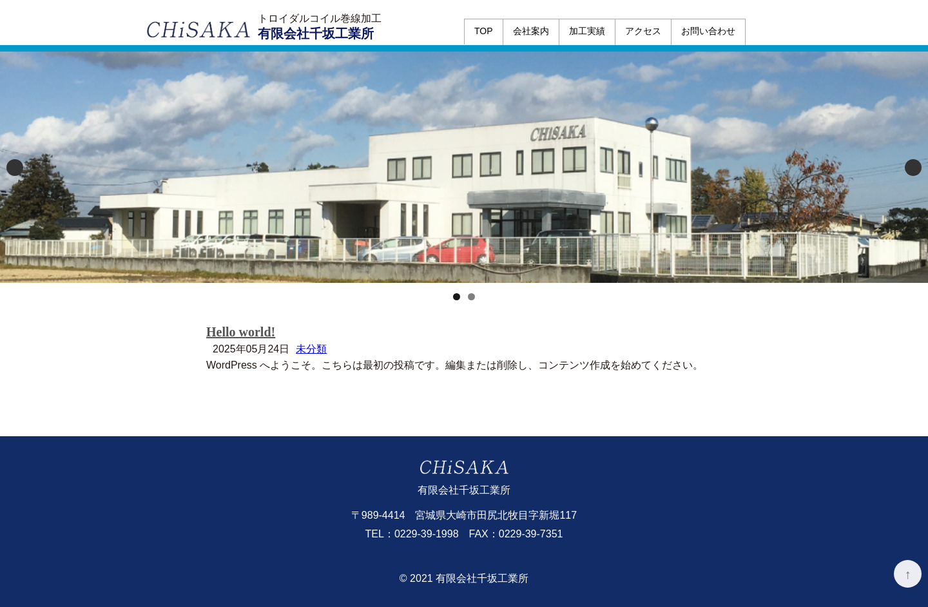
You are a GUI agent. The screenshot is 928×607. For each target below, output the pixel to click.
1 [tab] (456, 296)
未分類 (311, 348)
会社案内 (531, 31)
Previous (14, 167)
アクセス (643, 31)
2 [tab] (471, 296)
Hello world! (240, 332)
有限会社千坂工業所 (316, 33)
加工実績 (587, 31)
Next (913, 167)
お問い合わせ (708, 31)
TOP (483, 31)
